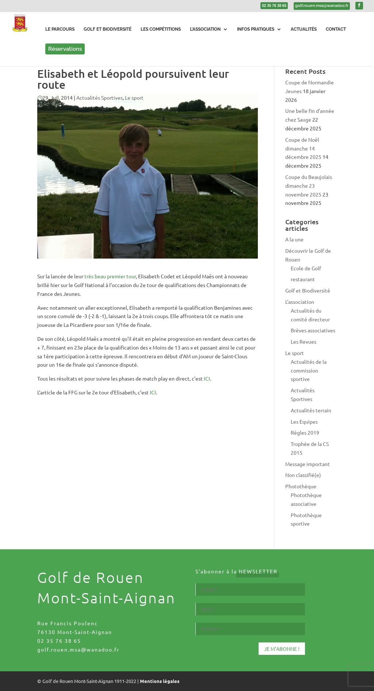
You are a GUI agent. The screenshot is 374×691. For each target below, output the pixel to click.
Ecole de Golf (306, 268)
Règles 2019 (305, 432)
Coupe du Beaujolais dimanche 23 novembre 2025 (308, 185)
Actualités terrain (311, 410)
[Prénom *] (250, 629)
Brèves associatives (313, 330)
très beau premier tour (110, 276)
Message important (307, 464)
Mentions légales (159, 681)
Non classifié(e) (303, 475)
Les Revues (303, 341)
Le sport (134, 97)
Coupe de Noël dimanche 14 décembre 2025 (303, 148)
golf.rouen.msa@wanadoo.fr (78, 649)
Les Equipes (304, 421)
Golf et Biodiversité (307, 290)
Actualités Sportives (99, 97)
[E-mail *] (250, 589)
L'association (299, 301)
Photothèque (300, 486)
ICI (207, 378)
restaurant (303, 279)
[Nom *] (250, 609)
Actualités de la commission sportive (309, 370)
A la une (294, 239)
